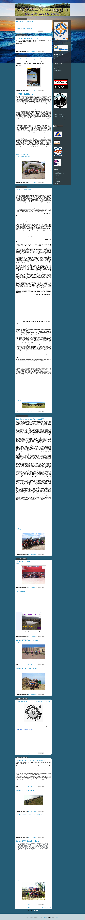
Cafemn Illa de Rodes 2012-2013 (59, 112)
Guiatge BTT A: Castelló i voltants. (27, 841)
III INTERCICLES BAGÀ (24, 94)
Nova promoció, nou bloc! (24, 22)
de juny (57, 175)
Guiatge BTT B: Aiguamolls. (25, 790)
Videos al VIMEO (56, 72)
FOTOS (17, 158)
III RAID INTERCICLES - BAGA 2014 (33, 723)
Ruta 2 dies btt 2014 (19, 633)
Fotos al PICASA (56, 68)
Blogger (57, 917)
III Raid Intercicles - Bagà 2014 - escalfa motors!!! (33, 701)
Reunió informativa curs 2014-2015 (28, 38)
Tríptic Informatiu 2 (57, 59)
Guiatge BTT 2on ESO (23, 561)
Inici (29, 907)
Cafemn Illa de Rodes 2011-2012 (59, 114)
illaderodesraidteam (28, 633)
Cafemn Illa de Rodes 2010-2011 (59, 116)
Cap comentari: (33, 30)
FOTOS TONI (18, 399)
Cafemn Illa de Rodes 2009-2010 (59, 118)
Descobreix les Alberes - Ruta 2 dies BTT (30, 419)
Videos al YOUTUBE (57, 73)
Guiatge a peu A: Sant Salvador (27, 668)
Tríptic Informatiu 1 (57, 58)
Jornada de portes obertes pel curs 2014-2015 (32, 59)
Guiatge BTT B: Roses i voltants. (27, 640)
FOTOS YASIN (18, 400)
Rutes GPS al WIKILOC (58, 70)
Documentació (56, 66)
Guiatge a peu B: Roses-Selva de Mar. (29, 815)
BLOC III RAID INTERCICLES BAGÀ (22, 154)
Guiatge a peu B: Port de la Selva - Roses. (30, 760)
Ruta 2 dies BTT (21, 591)
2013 (56, 183)
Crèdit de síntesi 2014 (23, 190)
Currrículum (56, 56)
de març (57, 178)
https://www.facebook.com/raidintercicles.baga (24, 729)
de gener (57, 181)
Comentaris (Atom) (36, 910)
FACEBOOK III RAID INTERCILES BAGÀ (23, 156)
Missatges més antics (46, 907)
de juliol (57, 172)
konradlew (46, 917)
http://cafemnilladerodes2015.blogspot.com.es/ (24, 28)
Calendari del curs (57, 65)
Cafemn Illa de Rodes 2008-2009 (59, 119)
